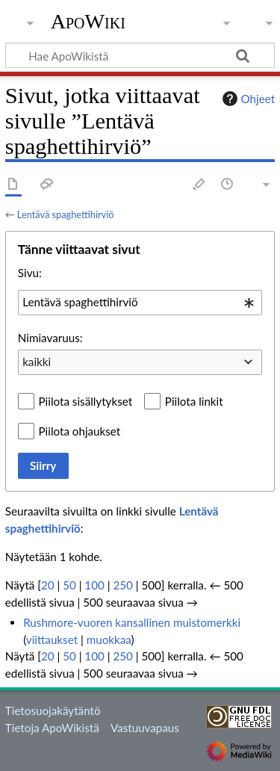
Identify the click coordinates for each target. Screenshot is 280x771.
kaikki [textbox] (36, 361)
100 (94, 585)
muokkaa (109, 639)
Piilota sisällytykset (86, 401)
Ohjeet (247, 98)
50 (69, 585)
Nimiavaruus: (50, 337)
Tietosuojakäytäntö (53, 710)
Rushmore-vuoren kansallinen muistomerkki (131, 622)
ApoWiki (88, 21)
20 (48, 585)
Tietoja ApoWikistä (52, 727)
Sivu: (30, 272)
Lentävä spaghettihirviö (65, 214)
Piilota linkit (194, 401)
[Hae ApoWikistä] (140, 55)
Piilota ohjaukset (80, 431)
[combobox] (140, 302)
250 (122, 585)
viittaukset (52, 639)
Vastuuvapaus (145, 727)
